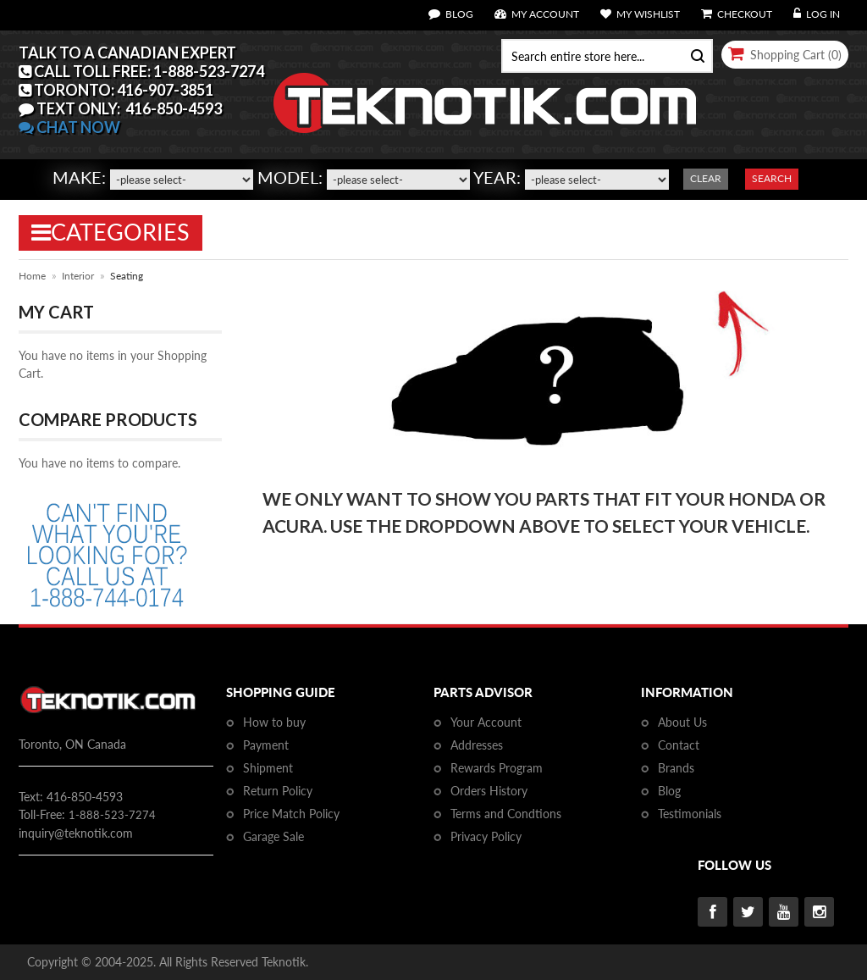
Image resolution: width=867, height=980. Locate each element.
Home (32, 275)
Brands (676, 768)
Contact (678, 745)
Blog (669, 790)
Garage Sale (273, 836)
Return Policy (277, 790)
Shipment (268, 768)
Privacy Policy (486, 836)
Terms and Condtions (505, 813)
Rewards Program (496, 768)
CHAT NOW (69, 127)
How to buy (274, 722)
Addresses (476, 745)
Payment (266, 745)
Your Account (486, 722)
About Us (682, 722)
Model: (290, 177)
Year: (497, 177)
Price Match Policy (291, 813)
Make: (79, 177)
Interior (78, 275)
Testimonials (689, 813)
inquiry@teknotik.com (76, 833)
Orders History (488, 790)
